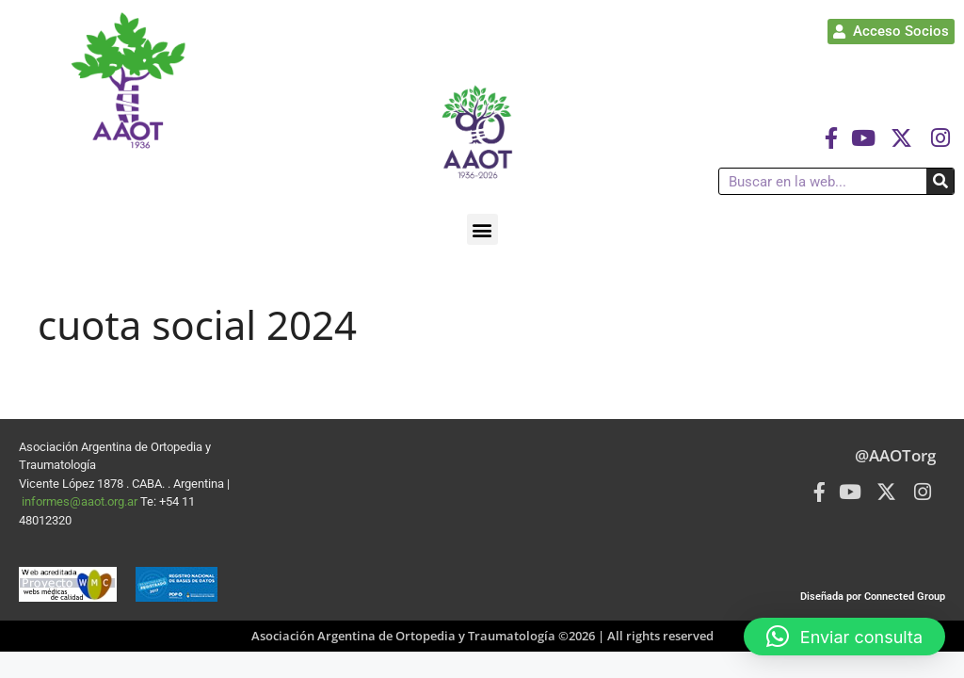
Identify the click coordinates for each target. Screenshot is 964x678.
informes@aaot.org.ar (81, 501)
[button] (482, 229)
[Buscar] (940, 181)
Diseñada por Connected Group (872, 596)
